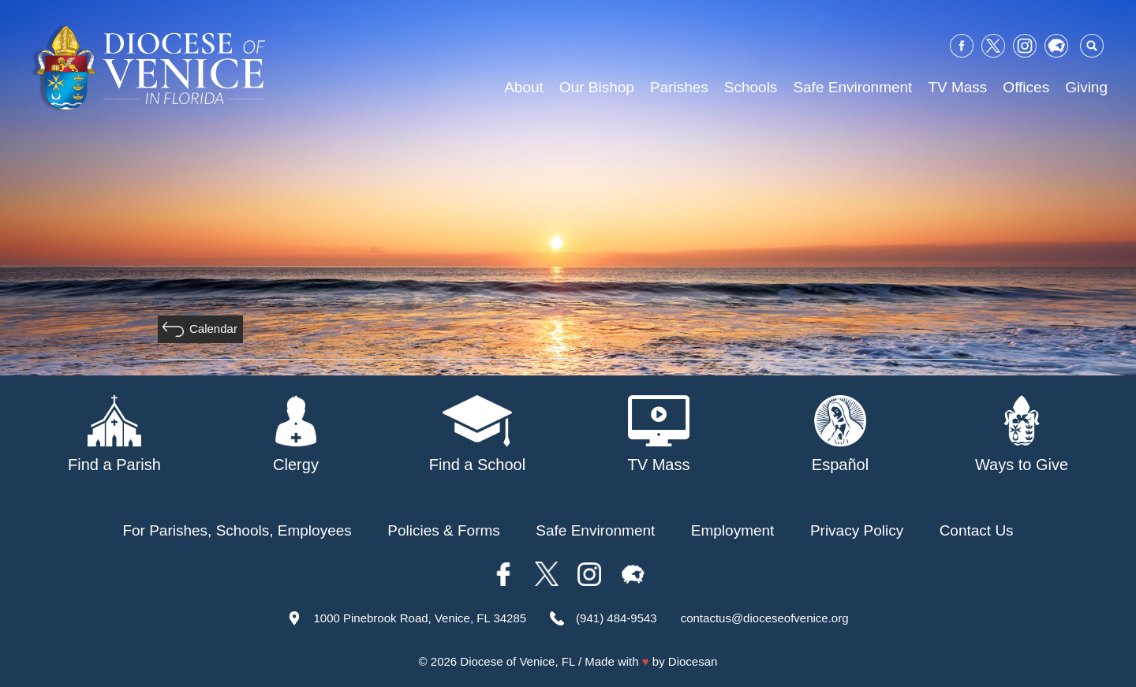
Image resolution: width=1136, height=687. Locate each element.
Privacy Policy (856, 530)
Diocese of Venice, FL (517, 661)
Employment (733, 530)
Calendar (213, 328)
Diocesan (693, 661)
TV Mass (957, 87)
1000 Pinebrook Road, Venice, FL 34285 (419, 618)
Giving (1086, 87)
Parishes (679, 87)
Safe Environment (852, 87)
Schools (751, 87)
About (524, 87)
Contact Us (977, 530)
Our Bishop (596, 87)
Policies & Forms (443, 530)
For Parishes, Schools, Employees (236, 530)
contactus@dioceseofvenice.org (765, 618)
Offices (1026, 87)
